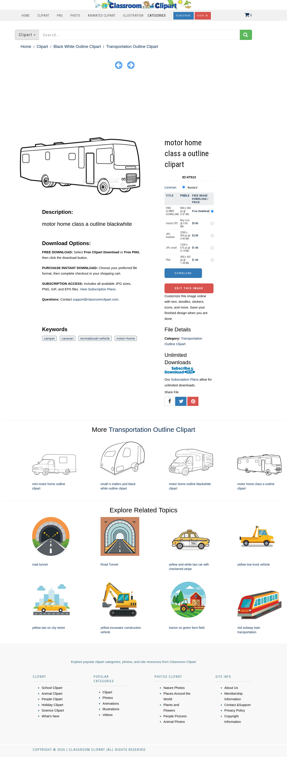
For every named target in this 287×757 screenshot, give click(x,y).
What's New (50, 716)
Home (26, 15)
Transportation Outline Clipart (132, 46)
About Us (231, 688)
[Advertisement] (143, 104)
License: (171, 187)
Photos (108, 698)
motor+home (125, 338)
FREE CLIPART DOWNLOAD (172, 211)
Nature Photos (174, 688)
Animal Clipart (52, 693)
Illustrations (111, 709)
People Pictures (175, 716)
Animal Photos (174, 722)
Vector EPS (172, 223)
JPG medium (170, 235)
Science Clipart (53, 710)
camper (49, 338)
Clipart (43, 15)
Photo (75, 15)
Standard (192, 187)
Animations (111, 703)
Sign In (202, 15)
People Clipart (52, 699)
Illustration (133, 15)
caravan (67, 338)
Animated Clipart (102, 15)
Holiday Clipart (52, 705)
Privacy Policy (234, 710)
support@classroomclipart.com (95, 299)
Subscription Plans (184, 379)
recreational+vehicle (95, 338)
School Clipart (52, 688)
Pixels (184, 195)
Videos (108, 715)
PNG (60, 15)
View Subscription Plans (98, 289)
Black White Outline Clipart (77, 46)
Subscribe (183, 15)
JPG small (171, 247)
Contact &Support (237, 705)
